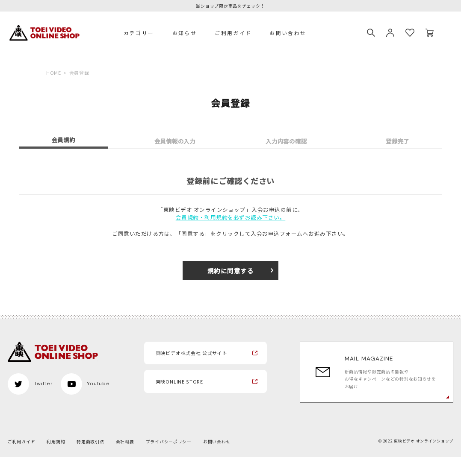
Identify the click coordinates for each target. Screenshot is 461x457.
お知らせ (184, 32)
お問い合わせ (287, 32)
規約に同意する (230, 270)
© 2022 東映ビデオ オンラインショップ (415, 441)
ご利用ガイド (233, 32)
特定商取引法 (90, 442)
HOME (53, 72)
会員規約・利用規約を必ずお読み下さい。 (231, 217)
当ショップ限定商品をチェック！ (230, 6)
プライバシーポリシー (169, 442)
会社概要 (125, 442)
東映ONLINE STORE (179, 381)
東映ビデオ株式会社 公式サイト (192, 352)
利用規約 (56, 442)
